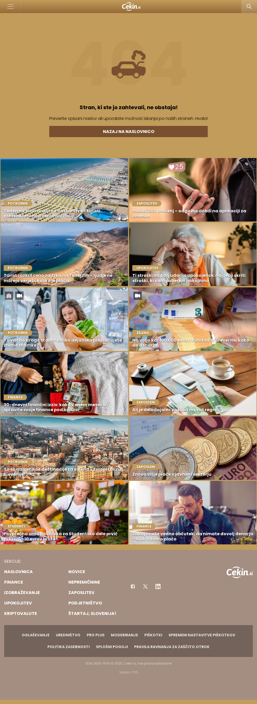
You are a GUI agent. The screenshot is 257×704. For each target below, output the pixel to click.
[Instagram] (158, 586)
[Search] (249, 6)
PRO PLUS (96, 635)
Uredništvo (68, 635)
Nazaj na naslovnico (128, 132)
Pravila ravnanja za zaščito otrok (172, 646)
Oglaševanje (36, 635)
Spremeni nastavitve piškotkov (201, 635)
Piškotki (153, 635)
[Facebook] (133, 586)
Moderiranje (124, 635)
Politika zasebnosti (68, 646)
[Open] (10, 6)
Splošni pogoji (112, 646)
